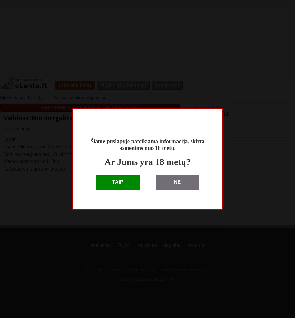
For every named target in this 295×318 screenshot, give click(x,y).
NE (177, 181)
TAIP (117, 181)
